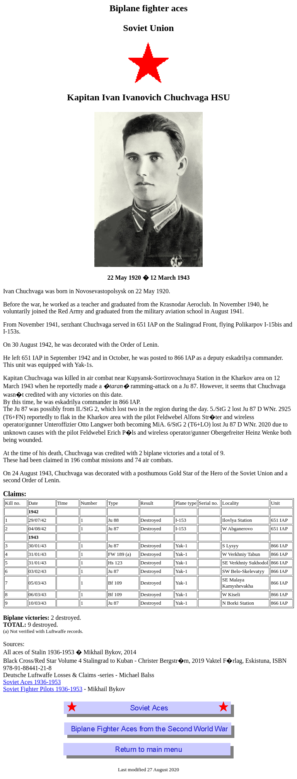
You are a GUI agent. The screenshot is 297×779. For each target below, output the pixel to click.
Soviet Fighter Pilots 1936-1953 (42, 689)
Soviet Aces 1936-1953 (32, 682)
